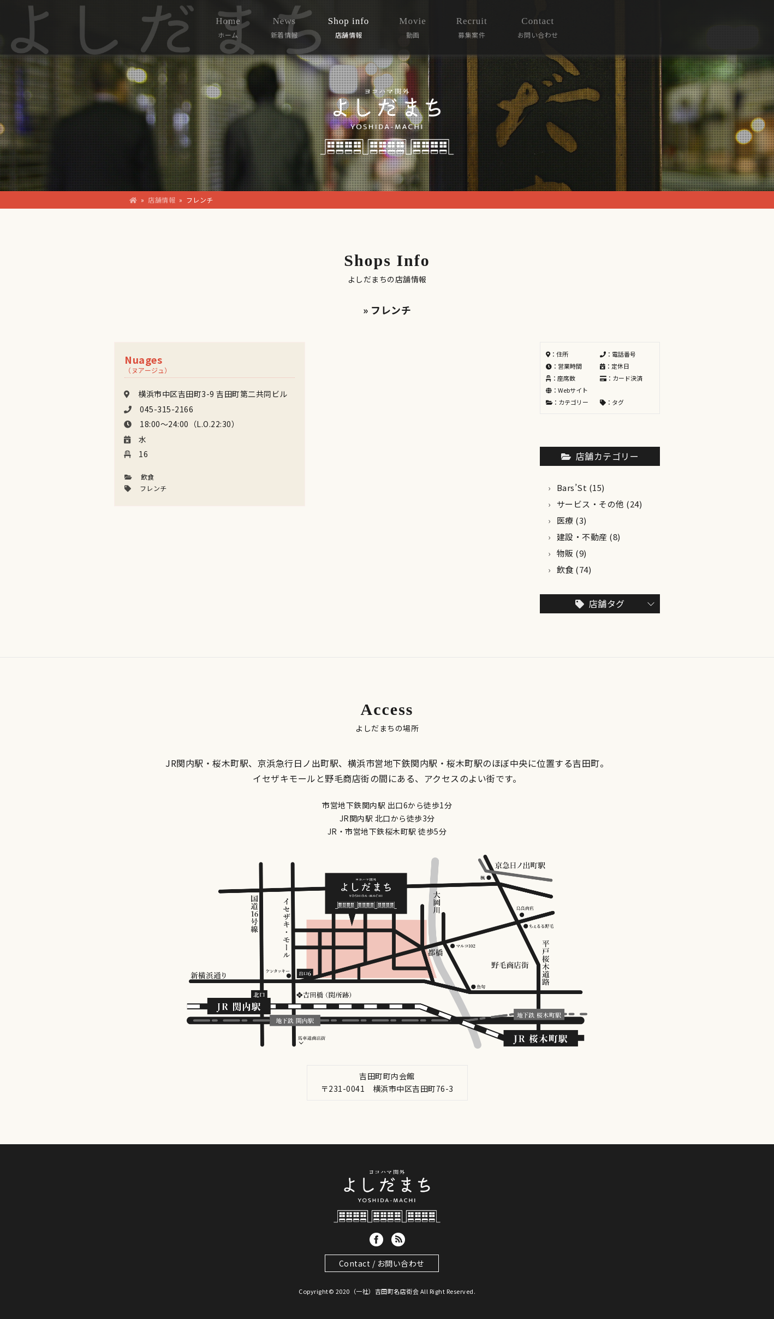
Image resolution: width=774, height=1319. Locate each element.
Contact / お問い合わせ (382, 1263)
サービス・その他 (590, 504)
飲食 (147, 476)
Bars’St (572, 487)
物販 (565, 553)
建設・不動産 (582, 536)
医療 (565, 520)
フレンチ (153, 488)
